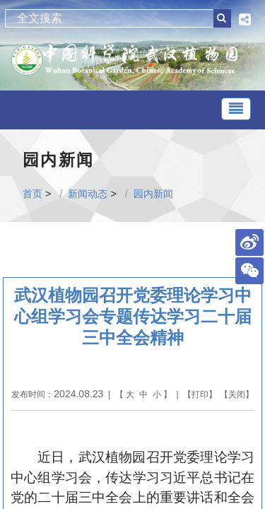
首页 (32, 193)
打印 (200, 394)
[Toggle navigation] (236, 109)
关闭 (236, 394)
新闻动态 (87, 193)
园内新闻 (153, 193)
